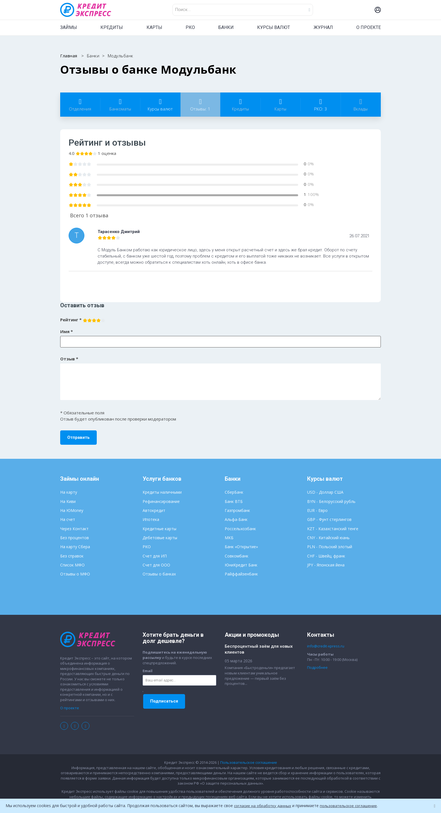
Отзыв (69, 359)
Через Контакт (74, 528)
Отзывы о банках (159, 574)
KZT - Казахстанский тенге (332, 528)
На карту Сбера (75, 546)
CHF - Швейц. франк (326, 556)
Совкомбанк (236, 556)
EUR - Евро (317, 510)
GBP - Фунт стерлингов (329, 519)
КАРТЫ (154, 27)
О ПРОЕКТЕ (368, 27)
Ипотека (151, 519)
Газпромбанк (237, 510)
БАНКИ (226, 27)
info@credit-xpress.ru (325, 646)
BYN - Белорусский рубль (331, 501)
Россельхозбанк (240, 528)
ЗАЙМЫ (68, 27)
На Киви (68, 501)
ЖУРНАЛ (323, 27)
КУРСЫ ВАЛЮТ (273, 27)
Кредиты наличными (162, 492)
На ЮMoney (71, 510)
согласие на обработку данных (264, 805)
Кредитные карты (159, 528)
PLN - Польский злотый (329, 546)
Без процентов (74, 537)
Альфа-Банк (236, 519)
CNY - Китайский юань (328, 537)
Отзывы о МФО (75, 574)
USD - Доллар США (325, 492)
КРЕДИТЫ (111, 27)
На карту (68, 492)
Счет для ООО (156, 565)
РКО (190, 27)
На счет (67, 519)
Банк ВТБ (234, 501)
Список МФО (72, 565)
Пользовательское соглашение (248, 762)
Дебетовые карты (160, 537)
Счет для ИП (155, 556)
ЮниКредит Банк (241, 565)
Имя (66, 331)
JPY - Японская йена (326, 565)
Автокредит (154, 510)
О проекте (69, 707)
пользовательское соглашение (352, 805)
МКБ (229, 537)
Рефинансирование (161, 501)
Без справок (72, 556)
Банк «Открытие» (241, 546)
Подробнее (317, 667)
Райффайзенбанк (241, 574)
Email (147, 670)
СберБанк (234, 492)
